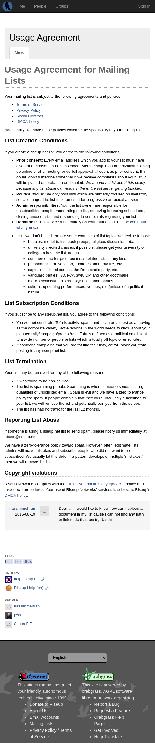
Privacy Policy (28, 110)
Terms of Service (31, 104)
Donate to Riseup (46, 704)
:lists (28, 561)
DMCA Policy (27, 121)
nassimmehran (22, 508)
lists (18, 561)
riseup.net (61, 684)
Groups (62, 6)
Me (22, 6)
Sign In (144, 6)
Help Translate (108, 736)
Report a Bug (107, 704)
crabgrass (91, 691)
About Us (38, 710)
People (40, 6)
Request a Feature (112, 710)
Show (19, 53)
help (9, 561)
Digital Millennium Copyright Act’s (95, 484)
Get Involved (106, 730)
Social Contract (29, 116)
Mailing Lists (41, 723)
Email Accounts (44, 717)
